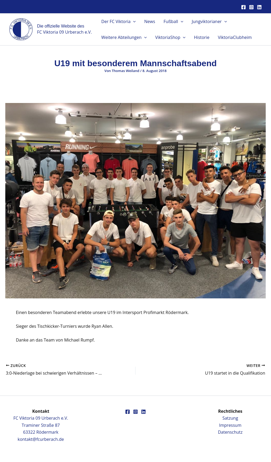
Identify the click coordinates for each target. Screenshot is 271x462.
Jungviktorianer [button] (209, 21)
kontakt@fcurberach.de (41, 439)
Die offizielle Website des (60, 26)
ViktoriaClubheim (235, 37)
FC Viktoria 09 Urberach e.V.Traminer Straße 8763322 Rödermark (40, 425)
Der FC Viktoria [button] (118, 21)
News (149, 21)
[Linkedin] (259, 7)
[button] (133, 21)
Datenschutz (230, 432)
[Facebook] (243, 7)
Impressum (230, 425)
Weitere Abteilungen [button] (124, 37)
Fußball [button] (173, 21)
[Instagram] (251, 7)
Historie (201, 37)
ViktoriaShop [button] (170, 37)
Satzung (230, 418)
